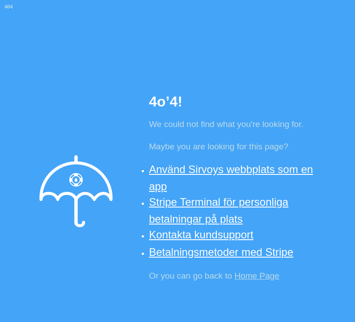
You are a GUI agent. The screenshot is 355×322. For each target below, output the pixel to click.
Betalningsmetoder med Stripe (221, 252)
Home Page (256, 275)
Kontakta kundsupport (201, 235)
